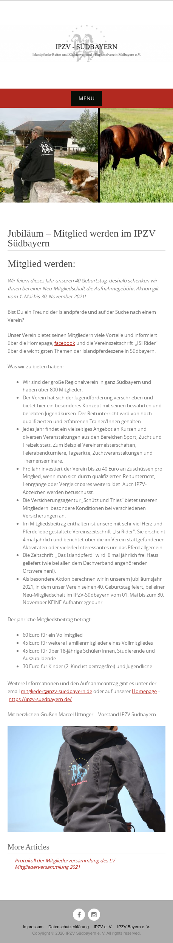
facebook (64, 343)
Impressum (33, 926)
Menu (86, 98)
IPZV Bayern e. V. (133, 926)
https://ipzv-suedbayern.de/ (40, 699)
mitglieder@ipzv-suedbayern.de (56, 691)
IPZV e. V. (103, 926)
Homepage (144, 691)
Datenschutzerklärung (68, 926)
